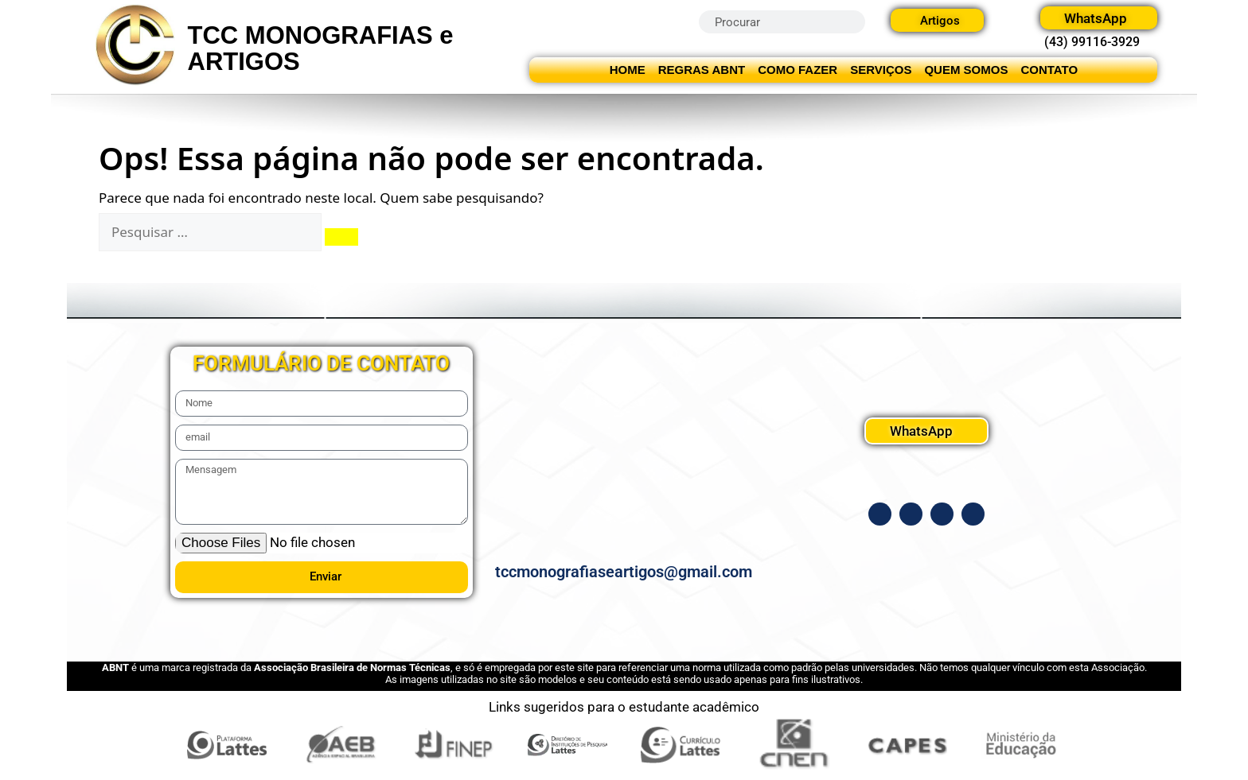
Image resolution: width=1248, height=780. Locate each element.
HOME (627, 69)
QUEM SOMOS (966, 69)
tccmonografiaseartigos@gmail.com (623, 571)
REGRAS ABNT (701, 69)
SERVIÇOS (880, 69)
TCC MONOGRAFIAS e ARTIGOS (321, 48)
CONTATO (1049, 69)
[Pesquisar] (341, 237)
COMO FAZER (797, 69)
